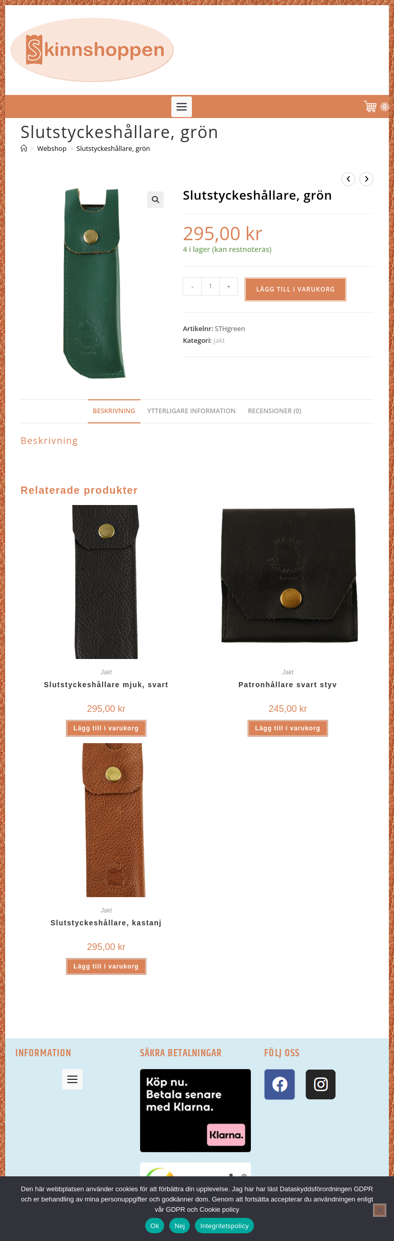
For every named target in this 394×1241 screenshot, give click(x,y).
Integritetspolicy (224, 1226)
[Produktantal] (210, 286)
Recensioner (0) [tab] (274, 410)
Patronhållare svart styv (288, 685)
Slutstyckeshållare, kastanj (106, 923)
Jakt (219, 340)
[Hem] (24, 148)
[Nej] (379, 1210)
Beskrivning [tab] (114, 410)
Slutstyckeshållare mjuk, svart (106, 685)
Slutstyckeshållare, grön (113, 148)
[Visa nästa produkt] (366, 179)
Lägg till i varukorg (295, 289)
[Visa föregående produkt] (348, 179)
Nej (179, 1226)
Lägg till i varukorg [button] (106, 728)
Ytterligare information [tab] (191, 410)
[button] (182, 106)
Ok (154, 1226)
